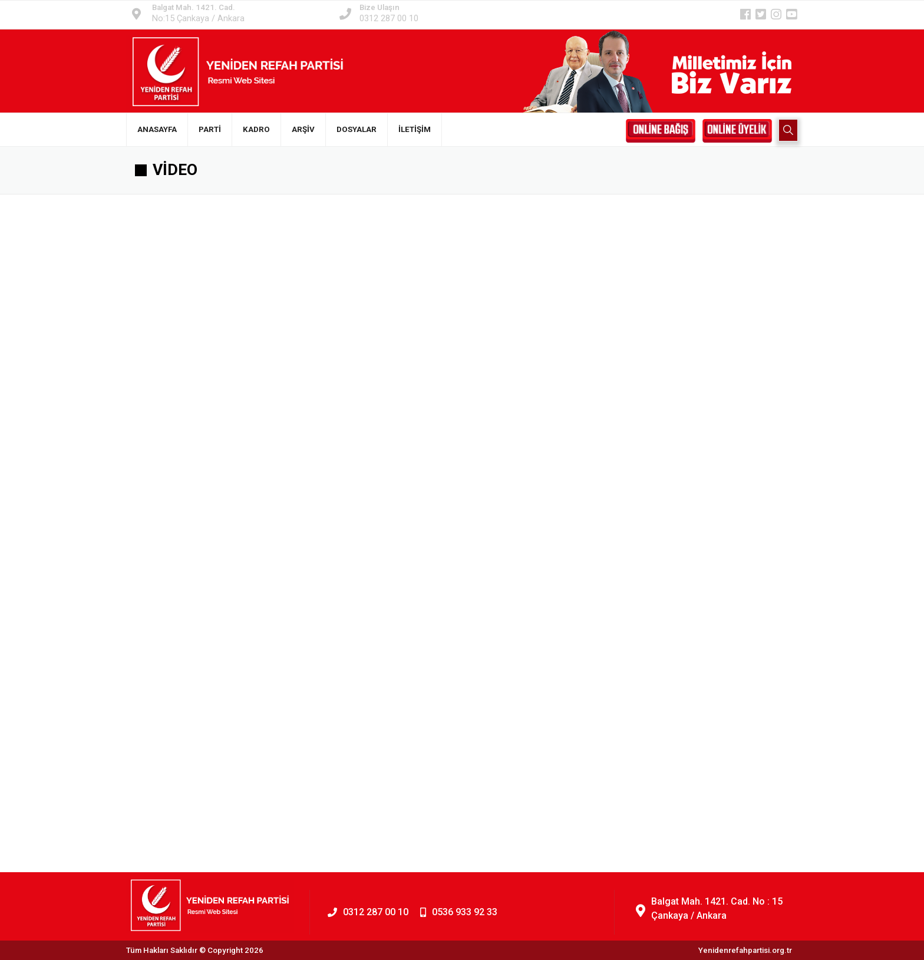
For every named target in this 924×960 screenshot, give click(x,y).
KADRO (256, 129)
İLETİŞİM (414, 129)
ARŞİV (303, 129)
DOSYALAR (356, 129)
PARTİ (210, 129)
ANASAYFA (157, 129)
